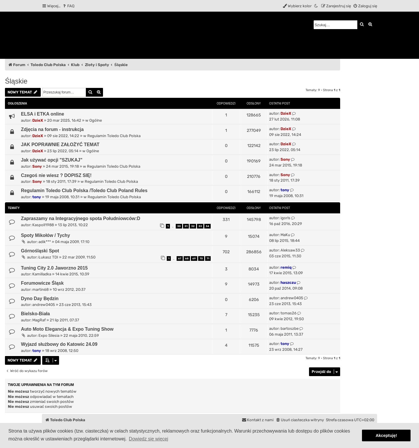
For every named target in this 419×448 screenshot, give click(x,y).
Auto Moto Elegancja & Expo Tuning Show (67, 329)
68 (187, 258)
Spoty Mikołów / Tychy (45, 235)
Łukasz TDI (48, 257)
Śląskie (16, 81)
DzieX (37, 120)
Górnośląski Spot (40, 250)
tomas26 (288, 313)
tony (36, 197)
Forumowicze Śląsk (42, 283)
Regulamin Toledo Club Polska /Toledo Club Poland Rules (84, 190)
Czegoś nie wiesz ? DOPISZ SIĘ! (56, 175)
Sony (37, 166)
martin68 (40, 289)
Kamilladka (41, 274)
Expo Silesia (48, 335)
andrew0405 (43, 304)
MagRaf (39, 320)
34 (207, 226)
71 (208, 258)
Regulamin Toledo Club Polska (114, 136)
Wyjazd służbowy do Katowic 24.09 (59, 344)
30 (179, 226)
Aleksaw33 (290, 250)
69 (194, 258)
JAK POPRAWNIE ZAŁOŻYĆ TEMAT (60, 144)
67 (179, 258)
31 (185, 226)
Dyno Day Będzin (39, 298)
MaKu (285, 235)
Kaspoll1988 (43, 225)
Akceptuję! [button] (386, 435)
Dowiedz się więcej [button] (148, 438)
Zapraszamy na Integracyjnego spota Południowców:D (80, 218)
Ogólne (95, 120)
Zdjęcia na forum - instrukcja (52, 129)
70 (201, 258)
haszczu (288, 282)
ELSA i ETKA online (42, 113)
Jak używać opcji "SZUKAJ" (51, 159)
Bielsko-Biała (35, 313)
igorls (285, 218)
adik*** (44, 242)
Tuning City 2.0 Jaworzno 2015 (54, 267)
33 (200, 226)
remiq (286, 267)
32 (193, 226)
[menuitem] (68, 6)
